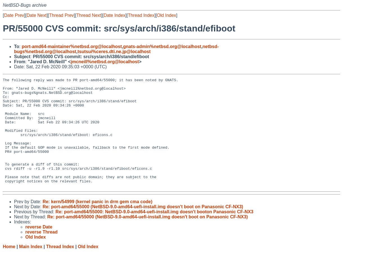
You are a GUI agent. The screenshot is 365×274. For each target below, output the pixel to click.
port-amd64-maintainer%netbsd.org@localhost (72, 46)
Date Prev (14, 15)
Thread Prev (61, 15)
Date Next (36, 15)
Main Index (30, 268)
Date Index (114, 15)
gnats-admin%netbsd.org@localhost (162, 46)
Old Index (166, 15)
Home (9, 268)
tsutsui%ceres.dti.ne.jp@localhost (113, 51)
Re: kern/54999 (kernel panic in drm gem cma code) (97, 223)
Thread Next (88, 15)
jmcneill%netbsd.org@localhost (105, 61)
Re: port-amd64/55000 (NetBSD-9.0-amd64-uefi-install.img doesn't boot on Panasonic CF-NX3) (142, 228)
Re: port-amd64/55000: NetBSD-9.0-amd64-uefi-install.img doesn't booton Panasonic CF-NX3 (154, 233)
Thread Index (141, 15)
